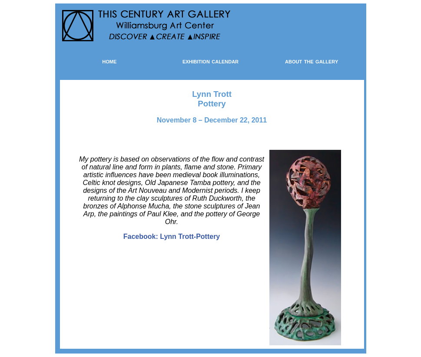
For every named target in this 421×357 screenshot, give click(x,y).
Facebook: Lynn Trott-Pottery (171, 236)
